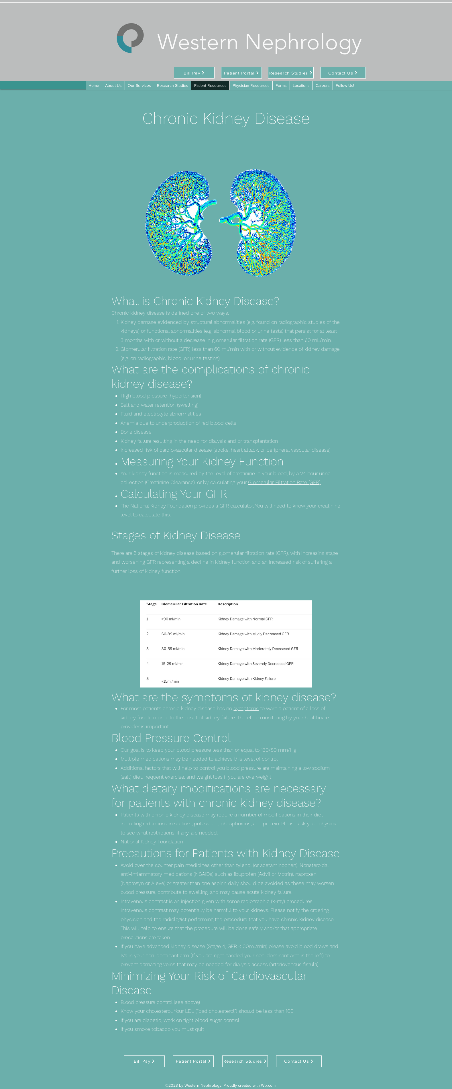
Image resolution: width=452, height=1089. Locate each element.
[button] (281, 85)
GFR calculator (236, 506)
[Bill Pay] (194, 73)
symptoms (246, 708)
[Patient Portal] (241, 73)
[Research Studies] (291, 73)
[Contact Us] (343, 73)
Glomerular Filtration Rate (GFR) (284, 482)
